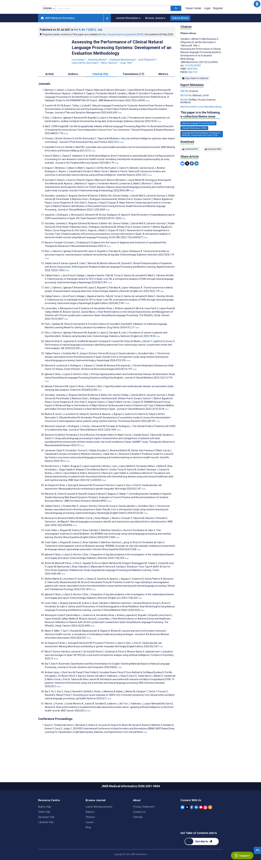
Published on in (71, 44)
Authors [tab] (73, 89)
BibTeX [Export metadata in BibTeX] (184, 110)
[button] (257, 4)
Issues (90, 837)
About (136, 815)
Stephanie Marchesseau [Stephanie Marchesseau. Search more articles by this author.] (123, 74)
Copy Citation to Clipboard (195, 93)
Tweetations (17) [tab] (133, 89)
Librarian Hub (45, 837)
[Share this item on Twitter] (187, 178)
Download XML (213, 164)
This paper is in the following (200, 129)
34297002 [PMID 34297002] (192, 83)
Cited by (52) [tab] (100, 89)
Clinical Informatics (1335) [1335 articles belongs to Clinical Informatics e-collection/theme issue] (194, 143)
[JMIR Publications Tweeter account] (187, 822)
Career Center (193, 23)
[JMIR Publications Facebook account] (192, 822)
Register (218, 23)
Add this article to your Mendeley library (201, 121)
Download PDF (190, 164)
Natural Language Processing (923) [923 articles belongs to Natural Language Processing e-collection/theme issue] (198, 138)
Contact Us (139, 826)
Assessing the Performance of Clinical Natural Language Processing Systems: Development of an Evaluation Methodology (121, 62)
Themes (90, 832)
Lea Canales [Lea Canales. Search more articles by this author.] (79, 74)
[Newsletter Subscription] (202, 856)
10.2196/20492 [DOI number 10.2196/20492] (193, 80)
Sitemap (138, 832)
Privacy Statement (143, 821)
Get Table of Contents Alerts (198, 848)
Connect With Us (190, 815)
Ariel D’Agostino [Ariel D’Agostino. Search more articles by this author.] (147, 74)
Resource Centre (49, 815)
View (148, 115)
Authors (90, 826)
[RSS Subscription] (210, 822)
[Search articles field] (113, 23)
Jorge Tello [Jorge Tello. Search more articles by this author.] (126, 77)
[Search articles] (176, 23)
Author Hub (44, 821)
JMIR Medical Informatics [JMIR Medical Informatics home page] (58, 33)
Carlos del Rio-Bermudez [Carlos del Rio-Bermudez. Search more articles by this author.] (86, 77)
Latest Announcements (99, 821)
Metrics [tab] (163, 89)
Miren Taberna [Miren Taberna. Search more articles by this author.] (109, 77)
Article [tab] (49, 89)
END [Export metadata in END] (182, 106)
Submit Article (180, 33)
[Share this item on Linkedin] (196, 178)
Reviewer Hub (46, 832)
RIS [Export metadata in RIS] (182, 114)
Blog (88, 842)
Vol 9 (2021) (88, 44)
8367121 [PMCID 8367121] (193, 87)
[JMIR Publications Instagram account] (205, 822)
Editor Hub (44, 826)
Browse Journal (95, 815)
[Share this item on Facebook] (192, 178)
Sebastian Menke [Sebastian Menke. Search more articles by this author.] (98, 74)
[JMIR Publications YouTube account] (201, 822)
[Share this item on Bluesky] (182, 178)
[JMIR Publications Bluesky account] (182, 822)
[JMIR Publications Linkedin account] (196, 822)
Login (207, 23)
